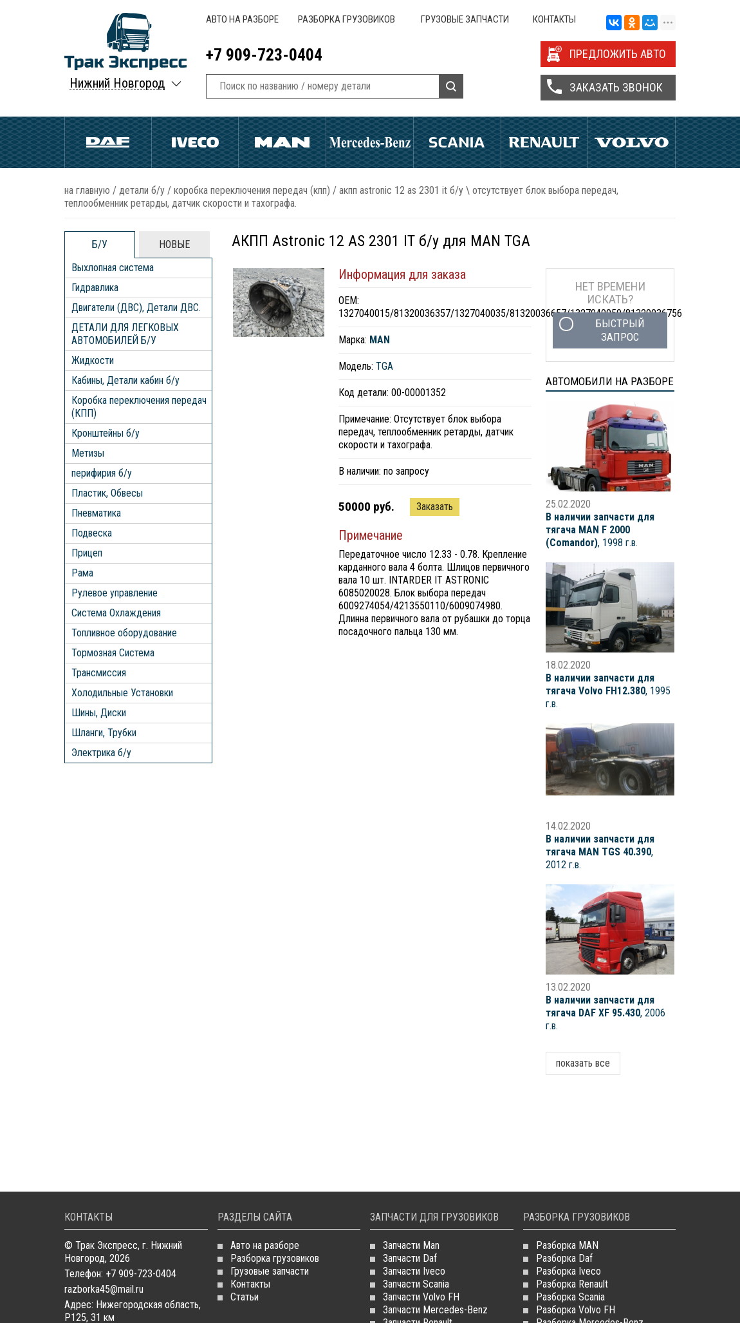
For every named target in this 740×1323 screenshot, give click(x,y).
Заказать (434, 506)
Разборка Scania (570, 1297)
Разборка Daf (564, 1258)
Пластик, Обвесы (107, 493)
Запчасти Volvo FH (421, 1297)
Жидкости (92, 360)
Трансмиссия (98, 673)
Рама (82, 573)
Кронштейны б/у (105, 433)
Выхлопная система (112, 268)
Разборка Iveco (568, 1271)
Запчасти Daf (410, 1258)
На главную (87, 190)
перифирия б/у (101, 473)
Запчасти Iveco (414, 1271)
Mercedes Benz (369, 142)
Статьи (244, 1297)
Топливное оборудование (124, 633)
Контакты (554, 19)
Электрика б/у (101, 753)
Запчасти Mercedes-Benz (435, 1310)
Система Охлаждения (116, 613)
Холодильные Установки (122, 693)
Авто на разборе (242, 19)
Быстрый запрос (620, 330)
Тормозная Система (112, 653)
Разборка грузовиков (346, 19)
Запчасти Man (411, 1245)
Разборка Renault (572, 1284)
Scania (457, 142)
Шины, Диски (98, 713)
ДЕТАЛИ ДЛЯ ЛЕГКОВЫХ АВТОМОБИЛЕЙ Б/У (125, 334)
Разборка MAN (567, 1245)
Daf (108, 142)
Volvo (631, 142)
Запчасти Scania (416, 1284)
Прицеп (86, 553)
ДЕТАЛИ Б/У (142, 190)
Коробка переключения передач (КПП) (252, 190)
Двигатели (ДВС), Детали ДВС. (136, 307)
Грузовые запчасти (465, 19)
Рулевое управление (114, 593)
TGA (384, 366)
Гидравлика (94, 287)
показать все (583, 1063)
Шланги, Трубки (103, 733)
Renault (544, 142)
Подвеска (91, 533)
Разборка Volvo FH (575, 1310)
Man (282, 142)
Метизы (87, 453)
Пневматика (96, 513)
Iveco (195, 142)
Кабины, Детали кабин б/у (125, 380)
